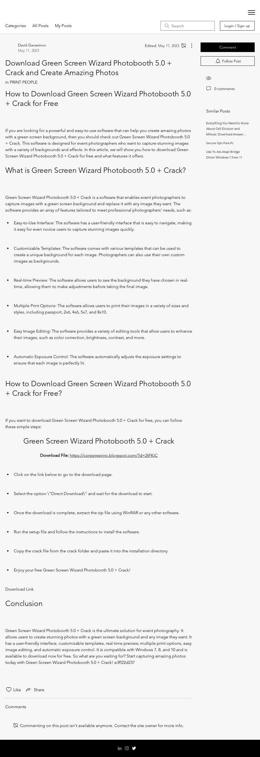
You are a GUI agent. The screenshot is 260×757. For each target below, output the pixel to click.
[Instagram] (126, 748)
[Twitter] (134, 748)
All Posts (40, 25)
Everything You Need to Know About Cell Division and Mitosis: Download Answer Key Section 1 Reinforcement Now (227, 134)
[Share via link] (34, 689)
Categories (15, 25)
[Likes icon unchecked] (8, 689)
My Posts (63, 25)
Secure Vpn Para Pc (220, 143)
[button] (251, 12)
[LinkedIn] (119, 748)
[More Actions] (189, 45)
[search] (188, 26)
